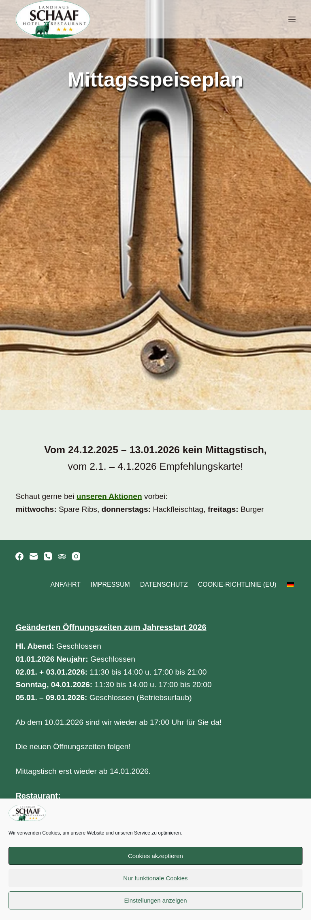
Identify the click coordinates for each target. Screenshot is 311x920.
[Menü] (292, 19)
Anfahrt (66, 584)
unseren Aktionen (109, 496)
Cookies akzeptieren (155, 855)
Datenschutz (164, 584)
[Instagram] (76, 556)
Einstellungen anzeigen (155, 900)
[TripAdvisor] (62, 556)
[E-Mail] (34, 556)
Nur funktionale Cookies (155, 878)
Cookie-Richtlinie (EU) (237, 584)
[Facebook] (19, 556)
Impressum (110, 584)
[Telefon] (48, 556)
